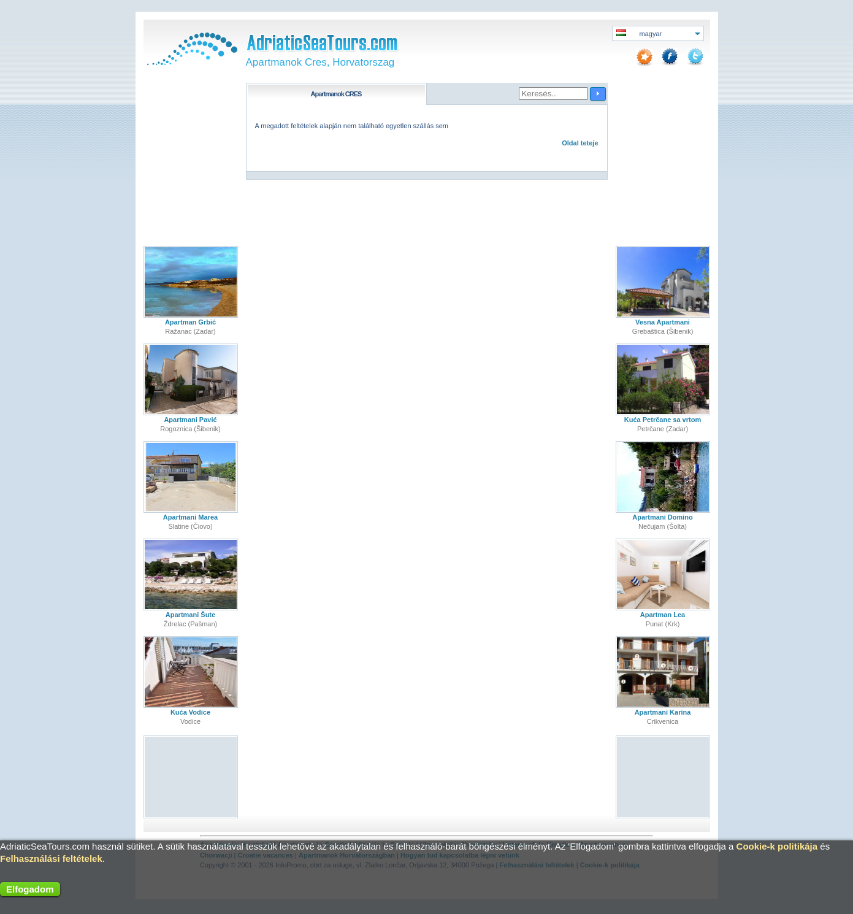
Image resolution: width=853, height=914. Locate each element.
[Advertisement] (190, 777)
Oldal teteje (580, 143)
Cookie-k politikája (777, 846)
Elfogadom (30, 889)
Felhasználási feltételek (51, 858)
